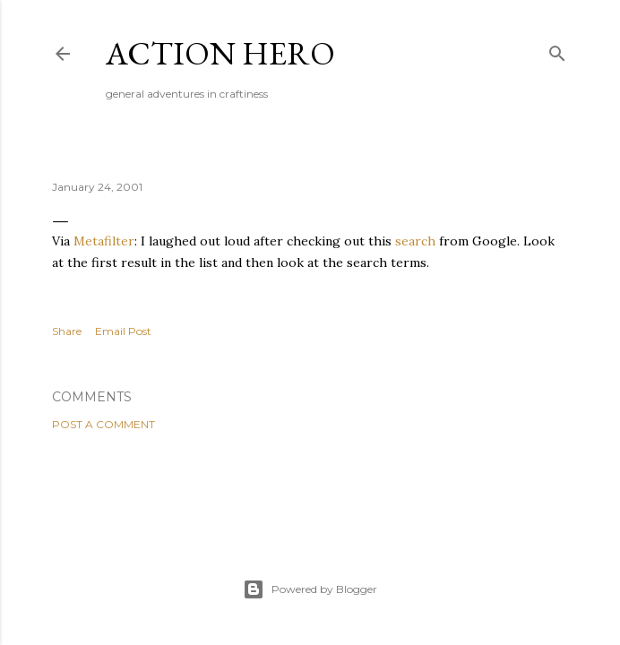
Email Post (123, 331)
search (415, 241)
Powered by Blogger (310, 589)
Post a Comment (103, 424)
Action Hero (220, 53)
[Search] (557, 49)
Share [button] (67, 331)
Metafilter (103, 241)
